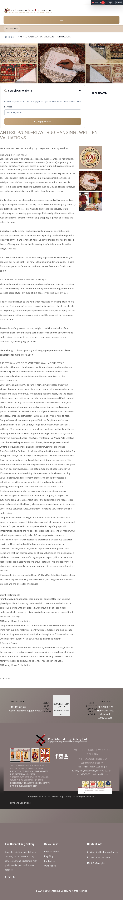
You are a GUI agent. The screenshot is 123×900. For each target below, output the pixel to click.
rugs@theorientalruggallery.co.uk (26, 710)
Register (119, 2)
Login (110, 2)
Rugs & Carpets (51, 851)
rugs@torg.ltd (102, 774)
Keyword (8, 106)
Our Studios (50, 865)
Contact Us (49, 860)
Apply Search (42, 121)
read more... (6, 678)
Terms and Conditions (20, 802)
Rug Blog (48, 856)
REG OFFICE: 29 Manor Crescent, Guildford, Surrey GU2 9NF (105, 712)
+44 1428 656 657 (17, 707)
